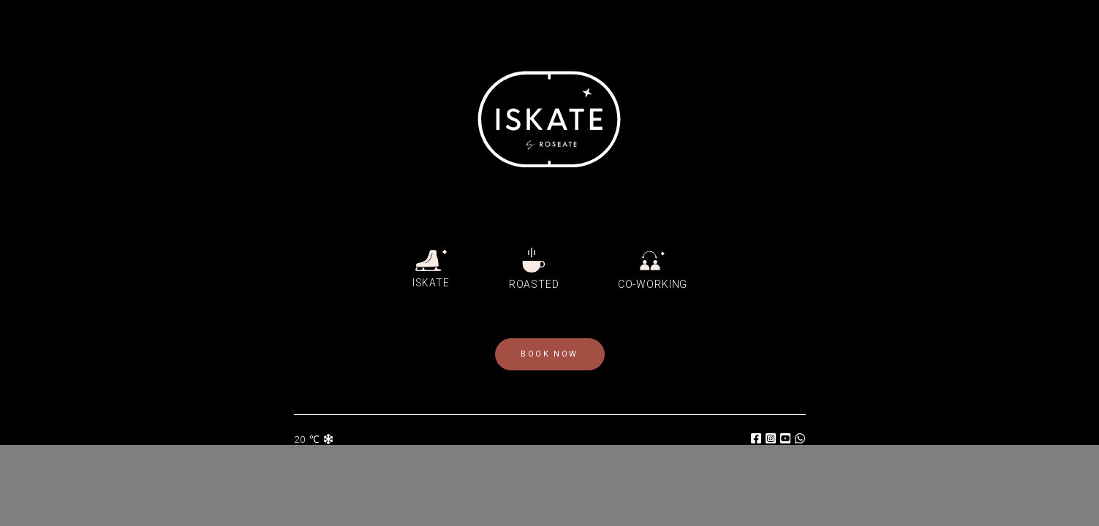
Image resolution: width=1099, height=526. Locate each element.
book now (549, 354)
